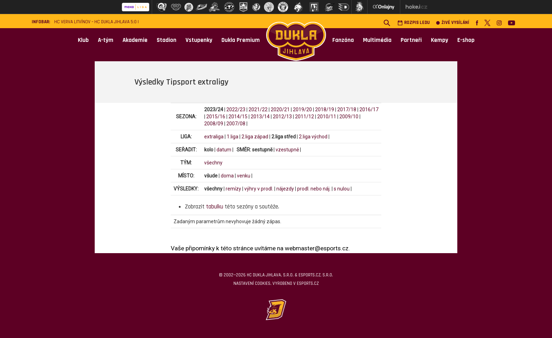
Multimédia (377, 40)
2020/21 (280, 109)
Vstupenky (199, 40)
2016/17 (368, 109)
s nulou (342, 189)
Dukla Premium (240, 40)
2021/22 (258, 109)
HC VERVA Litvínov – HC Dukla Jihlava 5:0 (95, 22)
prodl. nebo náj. (314, 189)
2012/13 (282, 116)
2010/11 (326, 116)
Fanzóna (343, 40)
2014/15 (237, 116)
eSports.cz (308, 283)
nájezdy (285, 189)
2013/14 (260, 116)
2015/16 (215, 116)
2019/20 (302, 109)
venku (243, 176)
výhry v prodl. (258, 189)
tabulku (214, 207)
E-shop (466, 40)
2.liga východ (313, 136)
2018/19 (324, 109)
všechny (213, 162)
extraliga (214, 136)
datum (224, 149)
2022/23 (235, 109)
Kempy (439, 40)
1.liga (232, 136)
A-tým (105, 40)
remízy (233, 189)
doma (227, 176)
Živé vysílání (452, 23)
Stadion (166, 40)
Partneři (411, 40)
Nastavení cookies (251, 283)
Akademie (135, 40)
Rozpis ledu (413, 23)
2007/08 (235, 123)
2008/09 (213, 123)
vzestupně (287, 149)
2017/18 (346, 109)
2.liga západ (255, 136)
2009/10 (348, 116)
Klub (83, 40)
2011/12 (304, 116)
